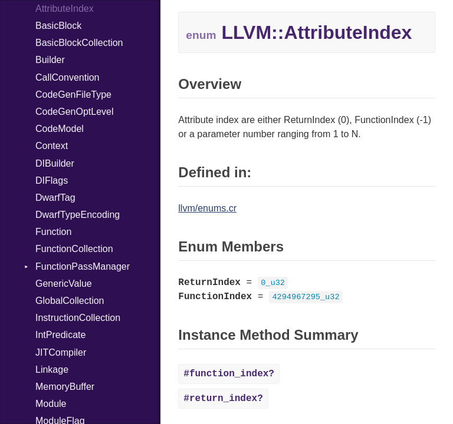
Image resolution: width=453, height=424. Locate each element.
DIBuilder (54, 163)
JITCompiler (60, 352)
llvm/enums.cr (207, 208)
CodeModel (59, 129)
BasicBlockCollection (79, 43)
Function (53, 232)
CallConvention (67, 77)
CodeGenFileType (73, 95)
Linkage (51, 370)
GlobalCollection (69, 301)
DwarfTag (55, 198)
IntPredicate (60, 335)
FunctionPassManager (82, 266)
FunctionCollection (74, 249)
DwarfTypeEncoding (77, 215)
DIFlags (51, 180)
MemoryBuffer (64, 387)
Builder (50, 60)
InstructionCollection (77, 318)
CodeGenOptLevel (74, 112)
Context (51, 146)
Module (50, 404)
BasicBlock (58, 26)
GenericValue (63, 284)
